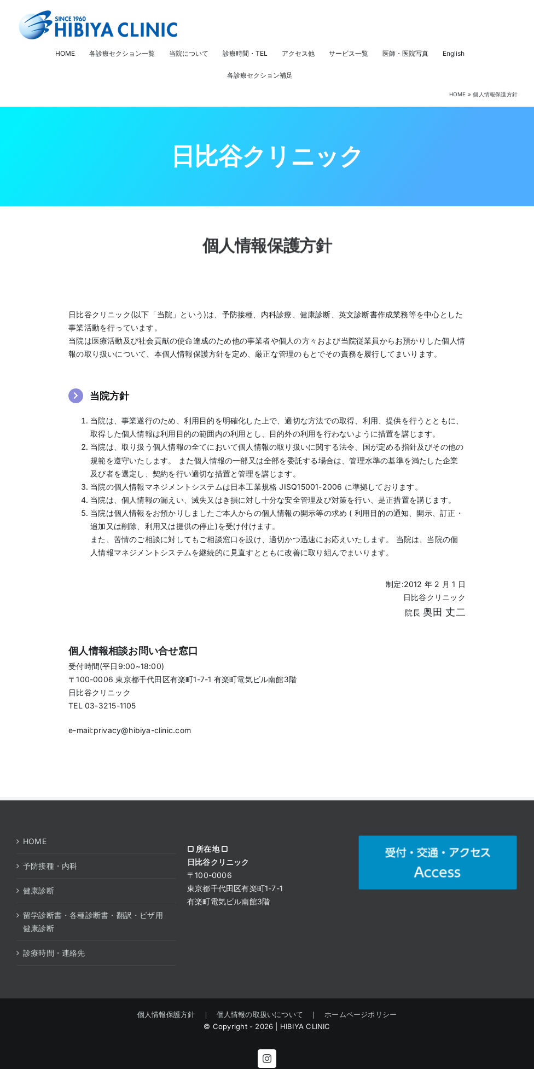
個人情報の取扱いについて (260, 1014)
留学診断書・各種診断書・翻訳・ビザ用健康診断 (93, 921)
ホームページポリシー (357, 1014)
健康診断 (38, 890)
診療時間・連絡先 (54, 952)
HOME (457, 94)
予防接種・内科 (50, 865)
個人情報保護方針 (169, 1014)
